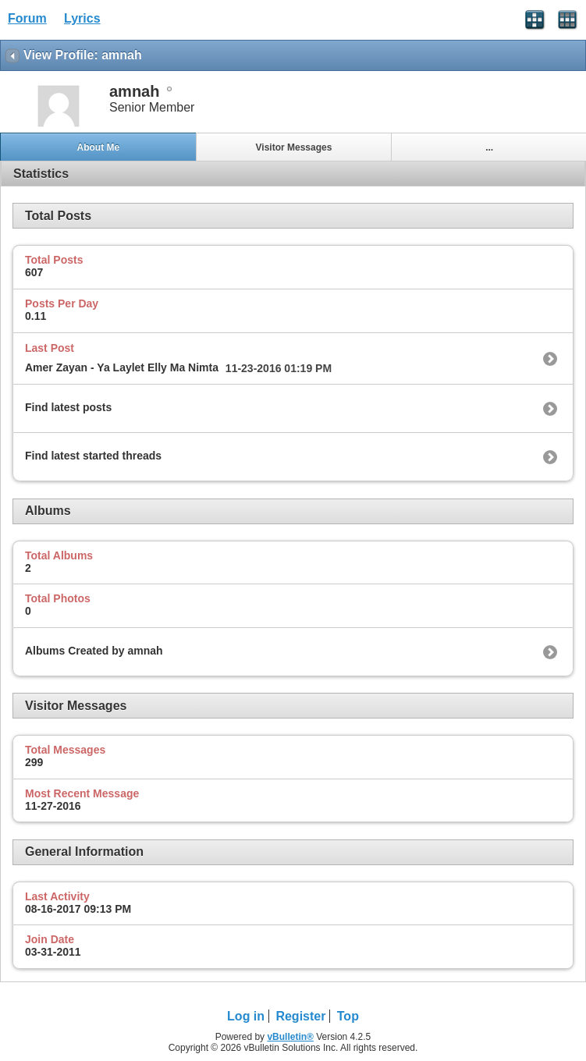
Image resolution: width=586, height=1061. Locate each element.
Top (348, 1016)
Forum (27, 18)
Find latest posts (68, 407)
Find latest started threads (93, 455)
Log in (246, 1016)
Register (300, 1016)
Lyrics (82, 18)
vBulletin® (290, 1036)
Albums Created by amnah (94, 650)
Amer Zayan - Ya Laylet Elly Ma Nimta (121, 367)
